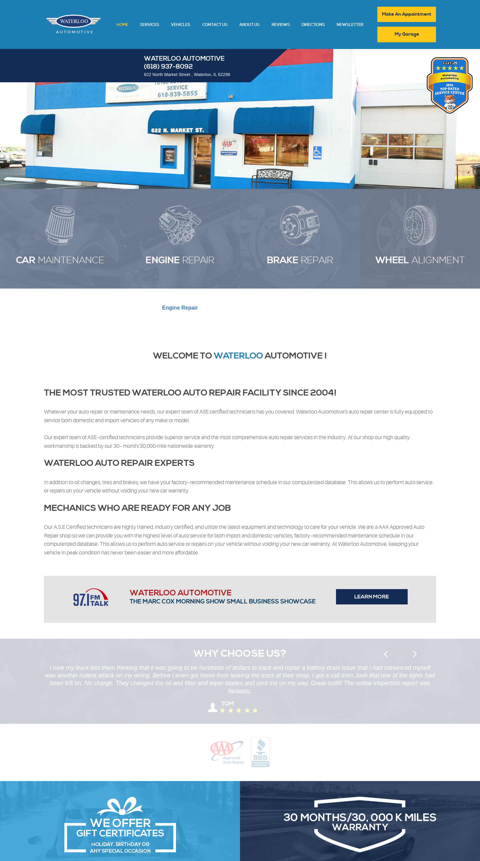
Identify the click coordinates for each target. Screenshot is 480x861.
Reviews (281, 25)
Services (149, 25)
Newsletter (350, 25)
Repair (180, 308)
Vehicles (180, 25)
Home (122, 25)
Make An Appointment (406, 14)
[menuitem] (122, 24)
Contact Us (215, 25)
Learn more (371, 596)
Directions (313, 25)
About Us (249, 25)
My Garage (407, 34)
